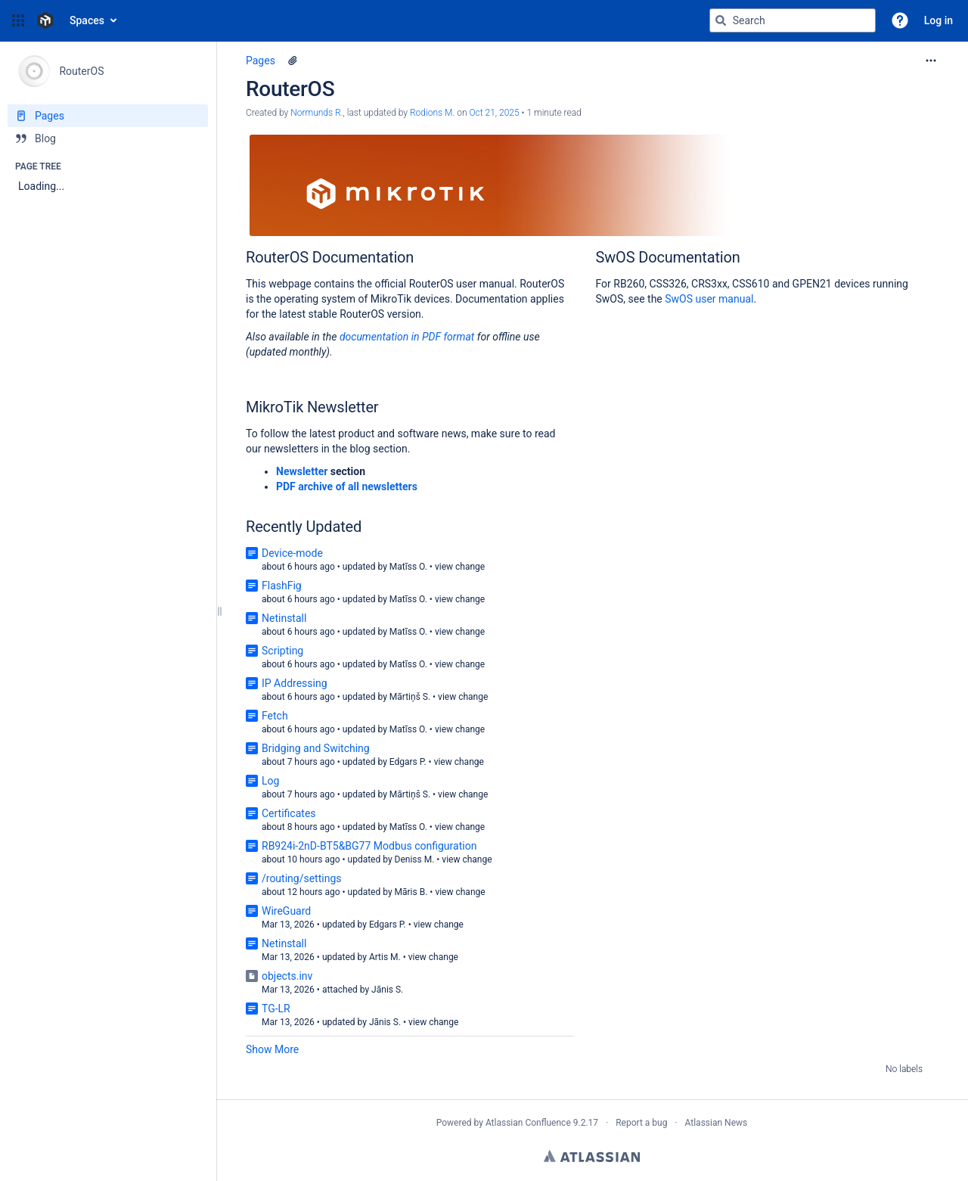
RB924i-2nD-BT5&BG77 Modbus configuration (369, 846)
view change (460, 566)
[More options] (931, 60)
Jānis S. (387, 989)
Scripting (282, 651)
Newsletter (301, 471)
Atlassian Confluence (528, 1122)
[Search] (721, 20)
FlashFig (282, 586)
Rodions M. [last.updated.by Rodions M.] (432, 112)
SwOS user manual (709, 299)
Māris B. (411, 892)
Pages (260, 60)
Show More (272, 1049)
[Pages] (108, 115)
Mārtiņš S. (409, 697)
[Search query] (792, 20)
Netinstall (284, 618)
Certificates (289, 813)
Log (270, 781)
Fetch (275, 716)
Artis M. (385, 957)
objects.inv (287, 976)
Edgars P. (408, 762)
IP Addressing (294, 683)
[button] (18, 20)
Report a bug (641, 1122)
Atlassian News (716, 1122)
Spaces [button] (87, 20)
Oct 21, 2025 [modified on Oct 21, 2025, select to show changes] (494, 112)
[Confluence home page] (45, 20)
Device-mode (292, 553)
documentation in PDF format (408, 337)
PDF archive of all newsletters (346, 486)
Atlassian (592, 1156)
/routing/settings (301, 878)
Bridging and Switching (316, 748)
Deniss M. (415, 859)
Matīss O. (408, 566)
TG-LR (276, 1008)
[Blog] (108, 138)
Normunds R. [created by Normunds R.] (316, 112)
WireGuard (286, 911)
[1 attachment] (293, 60)
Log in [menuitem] (938, 20)
